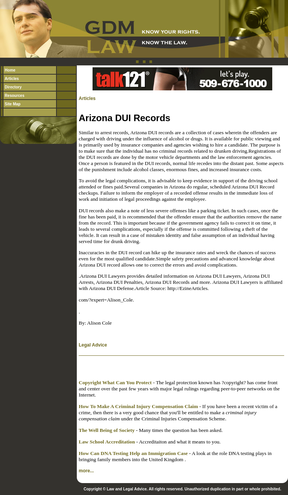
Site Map (12, 104)
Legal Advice (93, 345)
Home (10, 70)
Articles (12, 79)
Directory (13, 87)
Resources (14, 95)
